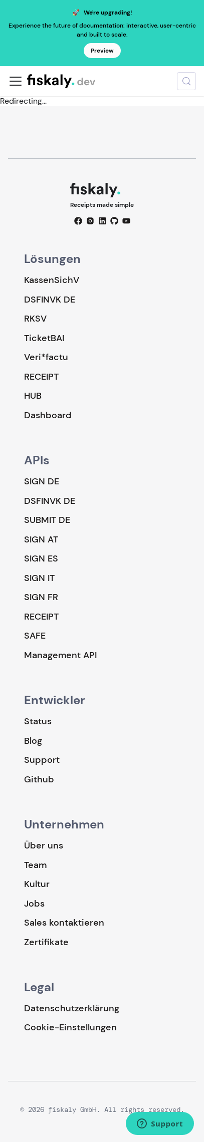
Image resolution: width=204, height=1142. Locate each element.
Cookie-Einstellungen (70, 1027)
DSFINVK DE (49, 300)
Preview (102, 51)
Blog (33, 741)
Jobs (34, 904)
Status (38, 721)
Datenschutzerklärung (71, 1008)
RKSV (35, 319)
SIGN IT (39, 578)
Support (42, 760)
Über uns (43, 845)
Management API (60, 655)
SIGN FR (41, 597)
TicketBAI (44, 338)
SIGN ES (41, 558)
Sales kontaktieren (64, 923)
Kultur (37, 884)
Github (39, 779)
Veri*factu (46, 357)
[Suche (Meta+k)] (186, 81)
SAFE (35, 636)
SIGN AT (41, 539)
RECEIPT (41, 377)
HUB (33, 396)
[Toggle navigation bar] (15, 81)
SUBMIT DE (47, 520)
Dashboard (48, 415)
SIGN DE (41, 481)
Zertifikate (46, 942)
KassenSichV (51, 280)
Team (35, 865)
